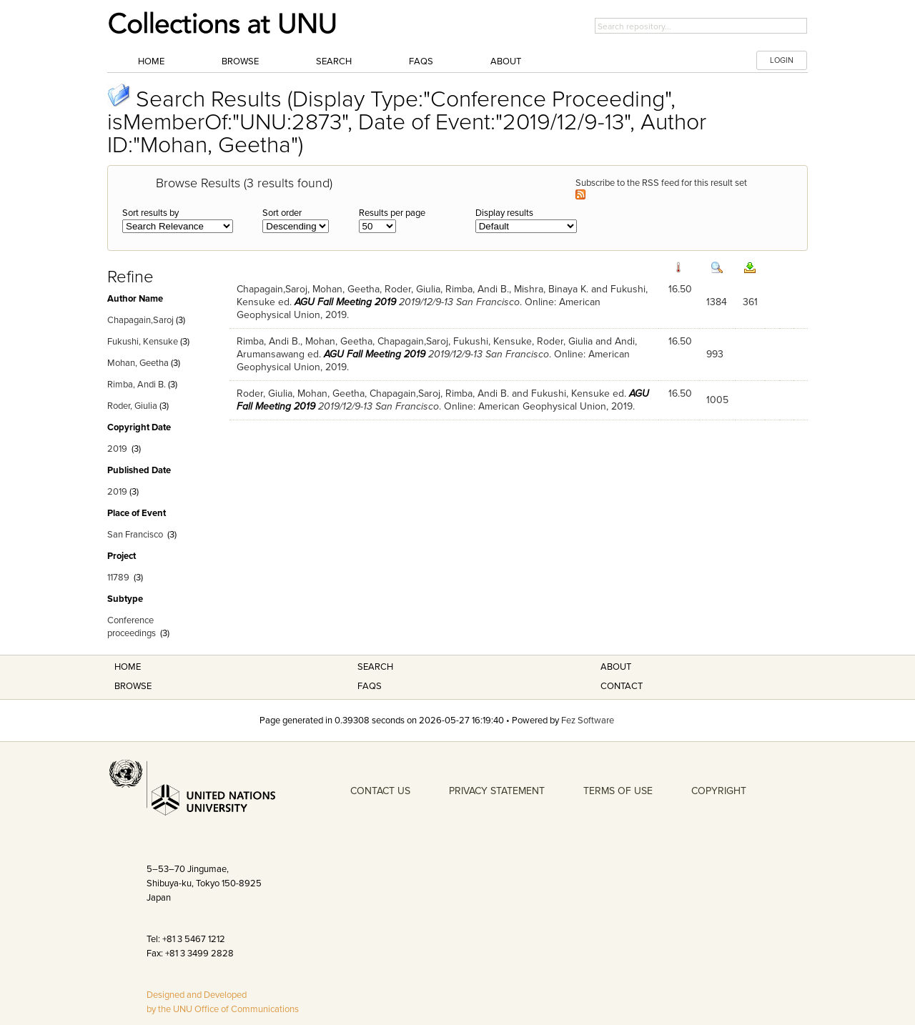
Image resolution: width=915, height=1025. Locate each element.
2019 (117, 449)
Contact (621, 686)
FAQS (369, 686)
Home (151, 61)
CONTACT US (380, 791)
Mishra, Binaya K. (551, 289)
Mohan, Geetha (138, 363)
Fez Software (587, 720)
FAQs (421, 61)
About (505, 61)
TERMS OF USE (618, 791)
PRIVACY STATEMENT (497, 791)
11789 (118, 577)
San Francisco (135, 534)
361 (750, 302)
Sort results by (150, 213)
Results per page (392, 213)
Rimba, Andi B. (136, 384)
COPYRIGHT (718, 791)
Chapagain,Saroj (140, 320)
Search (334, 61)
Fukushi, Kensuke (142, 341)
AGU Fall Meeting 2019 (345, 302)
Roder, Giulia (132, 406)
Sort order (282, 213)
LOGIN (781, 60)
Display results (504, 213)
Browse (240, 61)
